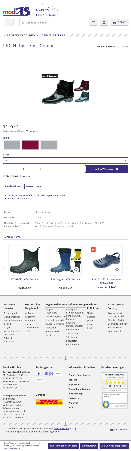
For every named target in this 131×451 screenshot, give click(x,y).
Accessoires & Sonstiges (116, 306)
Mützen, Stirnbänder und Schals (33, 327)
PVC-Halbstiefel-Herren (24, 279)
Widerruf (73, 402)
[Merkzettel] (93, 23)
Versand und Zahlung (79, 389)
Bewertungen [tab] (34, 186)
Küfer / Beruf (114, 331)
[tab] (13, 186)
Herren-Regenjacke (55, 320)
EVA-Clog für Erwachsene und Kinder (106, 281)
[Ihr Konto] (104, 23)
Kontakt (72, 379)
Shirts (90, 313)
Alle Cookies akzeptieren (114, 445)
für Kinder (30, 320)
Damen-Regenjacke (55, 316)
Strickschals (72, 333)
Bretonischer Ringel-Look (32, 306)
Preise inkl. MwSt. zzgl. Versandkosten (22, 131)
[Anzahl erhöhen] (41, 169)
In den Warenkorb (106, 169)
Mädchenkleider (12, 316)
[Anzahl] (23, 169)
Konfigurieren (89, 445)
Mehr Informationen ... (13, 448)
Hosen (90, 324)
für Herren (30, 316)
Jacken (90, 320)
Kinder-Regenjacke (54, 323)
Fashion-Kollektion (93, 306)
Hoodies (91, 316)
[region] (65, 89)
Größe (6, 154)
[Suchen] (22, 22)
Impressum (74, 384)
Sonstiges (50, 335)
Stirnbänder (72, 337)
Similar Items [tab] (12, 237)
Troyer (7, 327)
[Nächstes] (127, 267)
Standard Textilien (117, 320)
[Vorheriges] (3, 267)
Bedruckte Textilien (117, 323)
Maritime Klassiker (9, 306)
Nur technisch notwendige (63, 445)
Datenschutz (74, 398)
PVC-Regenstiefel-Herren (65, 279)
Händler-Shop (119, 429)
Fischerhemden (11, 313)
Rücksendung (75, 393)
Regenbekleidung (55, 304)
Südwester (50, 327)
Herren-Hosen (115, 327)
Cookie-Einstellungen (79, 375)
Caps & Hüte (72, 344)
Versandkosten (61, 428)
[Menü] (9, 22)
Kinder (90, 328)
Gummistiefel (52, 331)
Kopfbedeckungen (77, 304)
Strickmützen (72, 329)
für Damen (30, 313)
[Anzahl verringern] (6, 169)
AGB (70, 407)
